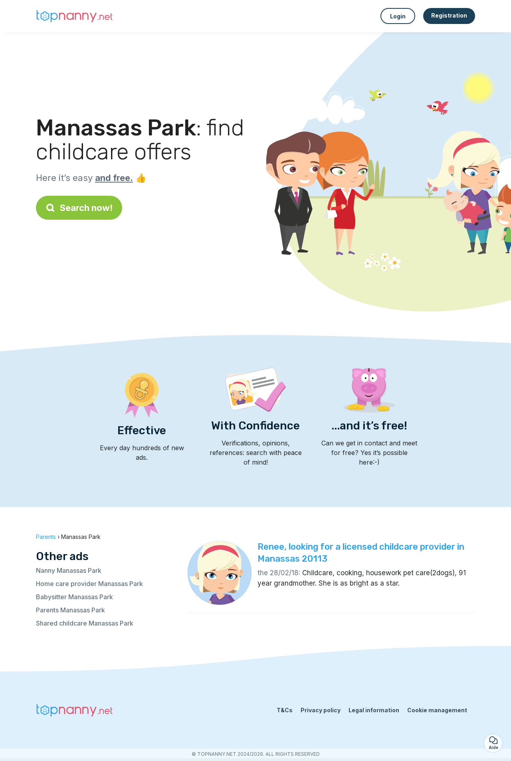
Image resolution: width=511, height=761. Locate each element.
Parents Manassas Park (70, 610)
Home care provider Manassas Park (89, 584)
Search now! (79, 208)
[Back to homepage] (76, 16)
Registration (449, 15)
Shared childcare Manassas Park (84, 623)
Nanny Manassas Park (68, 570)
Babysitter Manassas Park (74, 597)
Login (398, 16)
